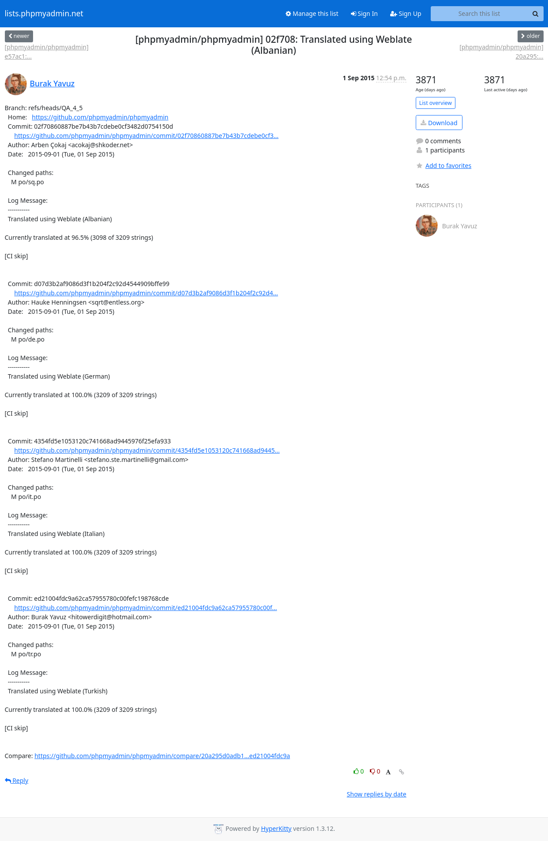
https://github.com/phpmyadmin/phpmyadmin (100, 117)
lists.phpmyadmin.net (44, 13)
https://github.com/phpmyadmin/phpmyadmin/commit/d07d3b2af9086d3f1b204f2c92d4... (146, 293)
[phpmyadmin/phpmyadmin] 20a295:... (501, 51)
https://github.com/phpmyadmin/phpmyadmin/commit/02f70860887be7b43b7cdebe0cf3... (146, 135)
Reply (17, 780)
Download (439, 123)
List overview (435, 103)
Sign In (364, 13)
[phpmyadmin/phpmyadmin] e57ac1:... (47, 51)
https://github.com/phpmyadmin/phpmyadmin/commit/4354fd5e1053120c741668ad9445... (147, 450)
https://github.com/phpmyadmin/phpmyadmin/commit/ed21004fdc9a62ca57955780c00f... (145, 607)
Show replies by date (376, 794)
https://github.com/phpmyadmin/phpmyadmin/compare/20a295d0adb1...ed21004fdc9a (162, 756)
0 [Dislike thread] (375, 771)
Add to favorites (443, 165)
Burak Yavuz (52, 83)
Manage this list (312, 13)
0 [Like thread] (359, 771)
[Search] (536, 13)
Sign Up (405, 13)
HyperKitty (276, 828)
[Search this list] (479, 13)
